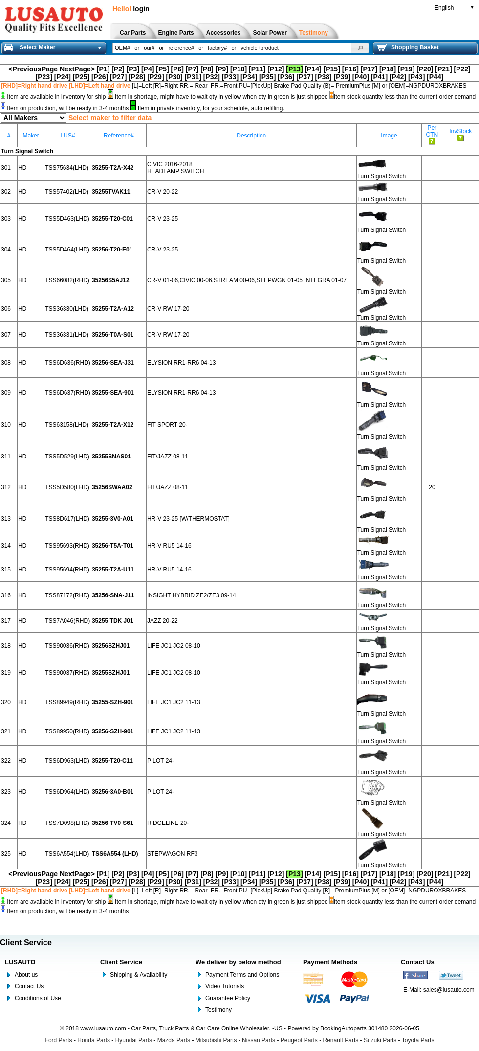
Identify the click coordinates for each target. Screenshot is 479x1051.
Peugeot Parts (299, 1040)
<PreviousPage (33, 69)
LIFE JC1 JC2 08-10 (173, 645)
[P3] (133, 69)
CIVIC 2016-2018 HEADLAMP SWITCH (175, 168)
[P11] (257, 69)
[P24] (62, 77)
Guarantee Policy (227, 998)
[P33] (230, 77)
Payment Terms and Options (242, 974)
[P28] (137, 77)
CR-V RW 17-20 (168, 308)
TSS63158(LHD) (66, 424)
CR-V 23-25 (162, 218)
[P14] (313, 69)
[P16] (350, 69)
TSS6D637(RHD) (67, 392)
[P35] (267, 77)
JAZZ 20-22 (162, 620)
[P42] (398, 77)
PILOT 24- (160, 760)
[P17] (369, 69)
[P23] (44, 77)
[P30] (174, 77)
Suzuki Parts (380, 1040)
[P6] (177, 69)
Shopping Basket (408, 47)
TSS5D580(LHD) (67, 487)
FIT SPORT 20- (167, 424)
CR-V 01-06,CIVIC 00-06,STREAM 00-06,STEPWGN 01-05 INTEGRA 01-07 (247, 280)
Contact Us (29, 986)
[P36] (286, 77)
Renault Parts (341, 1040)
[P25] (81, 77)
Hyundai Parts (133, 1040)
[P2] (117, 69)
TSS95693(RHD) (67, 545)
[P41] (379, 77)
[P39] (342, 77)
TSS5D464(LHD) (67, 249)
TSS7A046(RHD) (67, 620)
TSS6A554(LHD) (67, 853)
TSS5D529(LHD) (67, 456)
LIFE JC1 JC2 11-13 (173, 702)
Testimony (218, 1009)
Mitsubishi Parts (216, 1040)
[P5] (162, 69)
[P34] (248, 77)
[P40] (360, 77)
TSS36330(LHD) (66, 308)
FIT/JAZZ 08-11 (167, 456)
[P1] (103, 69)
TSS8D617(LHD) (67, 518)
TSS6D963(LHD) (67, 760)
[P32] (211, 77)
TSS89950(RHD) (67, 731)
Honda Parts (93, 1040)
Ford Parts (58, 1040)
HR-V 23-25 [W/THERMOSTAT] (188, 518)
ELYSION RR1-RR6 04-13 (181, 362)
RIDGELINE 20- (168, 823)
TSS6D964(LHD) (67, 791)
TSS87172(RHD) (67, 595)
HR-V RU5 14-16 (169, 545)
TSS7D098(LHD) (67, 823)
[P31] (193, 77)
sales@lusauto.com (449, 989)
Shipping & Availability (138, 974)
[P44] (435, 77)
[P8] (206, 69)
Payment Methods (330, 962)
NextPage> (77, 69)
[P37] (304, 77)
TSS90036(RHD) (67, 645)
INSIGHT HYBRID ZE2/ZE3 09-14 (191, 595)
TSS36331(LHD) (66, 334)
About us (26, 974)
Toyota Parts (418, 1040)
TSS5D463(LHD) (67, 218)
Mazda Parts (173, 1040)
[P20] (424, 69)
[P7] (192, 69)
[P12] (275, 69)
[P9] (222, 69)
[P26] (99, 77)
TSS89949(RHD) (67, 702)
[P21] (443, 69)
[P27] (118, 77)
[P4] (147, 69)
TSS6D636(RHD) (67, 362)
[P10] (238, 69)
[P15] (332, 69)
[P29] (155, 77)
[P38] (323, 77)
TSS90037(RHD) (67, 672)
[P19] (406, 69)
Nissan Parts (258, 1040)
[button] (360, 48)
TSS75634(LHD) (66, 167)
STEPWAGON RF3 (172, 853)
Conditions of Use (38, 998)
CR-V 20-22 (162, 191)
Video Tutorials (224, 986)
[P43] (416, 77)
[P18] (387, 69)
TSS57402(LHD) (66, 191)
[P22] (462, 69)
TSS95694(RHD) (67, 569)
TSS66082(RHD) (67, 280)
